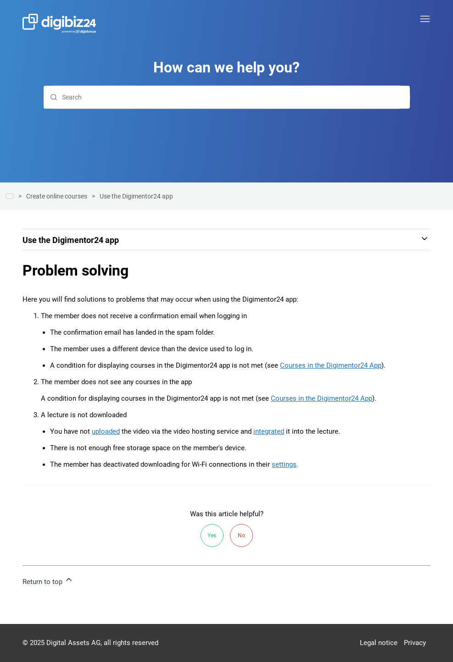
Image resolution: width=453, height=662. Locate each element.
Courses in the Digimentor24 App (330, 365)
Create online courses (56, 196)
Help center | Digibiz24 (10, 196)
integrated (268, 431)
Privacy (415, 643)
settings (284, 464)
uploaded (106, 431)
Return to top (47, 580)
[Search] (227, 97)
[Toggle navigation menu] (425, 19)
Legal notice (378, 643)
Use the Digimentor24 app (136, 196)
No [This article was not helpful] (241, 535)
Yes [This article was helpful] (211, 535)
